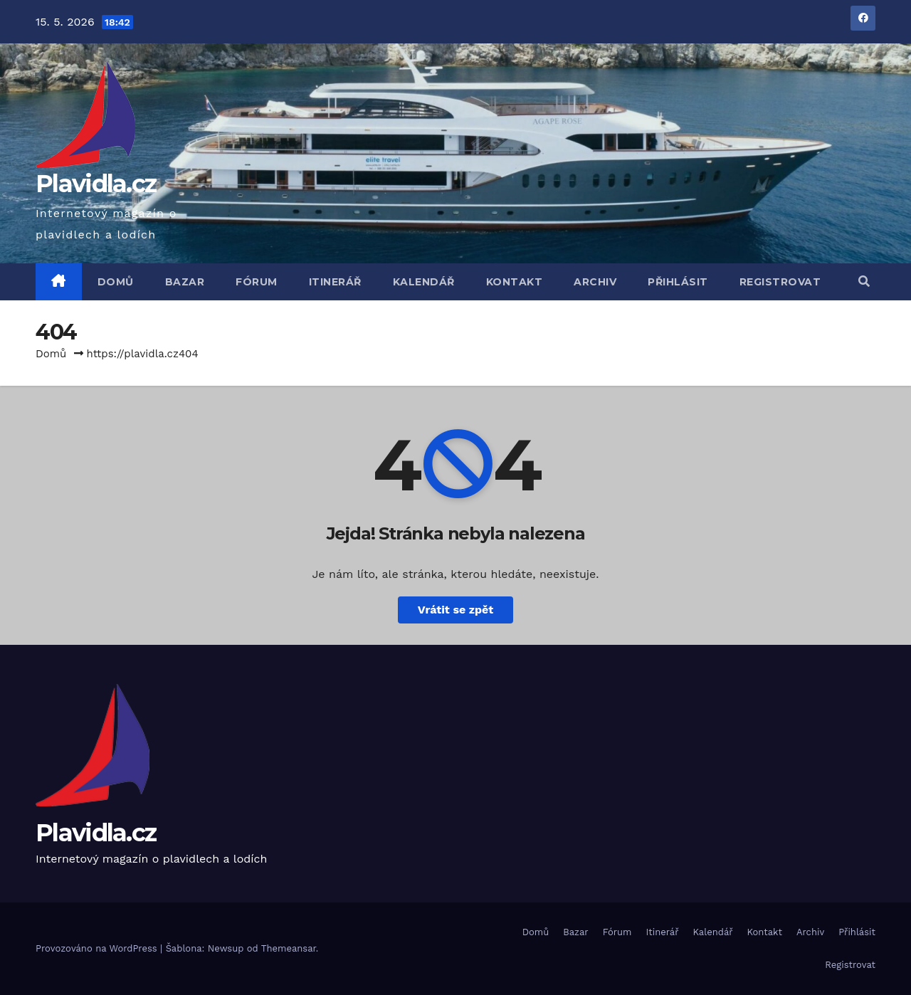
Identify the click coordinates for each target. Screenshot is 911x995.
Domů (116, 281)
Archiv (595, 281)
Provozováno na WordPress (98, 948)
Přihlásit (678, 281)
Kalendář (424, 281)
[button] (864, 281)
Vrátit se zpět (455, 609)
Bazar (185, 281)
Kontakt (514, 281)
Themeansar (288, 948)
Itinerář (335, 281)
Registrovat (780, 281)
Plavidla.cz (96, 184)
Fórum (257, 281)
